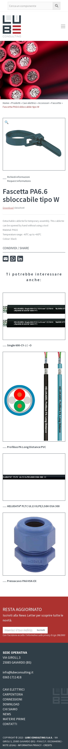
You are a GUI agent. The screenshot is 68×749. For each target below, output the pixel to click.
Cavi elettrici (29, 103)
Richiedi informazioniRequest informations (19, 179)
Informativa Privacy (30, 745)
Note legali (9, 745)
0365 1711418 (12, 677)
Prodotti (15, 103)
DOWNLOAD (11, 704)
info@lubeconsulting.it (18, 672)
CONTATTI (10, 724)
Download (8, 207)
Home (6, 103)
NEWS (7, 714)
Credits (47, 745)
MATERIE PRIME (14, 719)
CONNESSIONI (12, 699)
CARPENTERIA (13, 694)
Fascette (56, 103)
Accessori (43, 103)
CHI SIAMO (10, 709)
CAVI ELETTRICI (13, 689)
